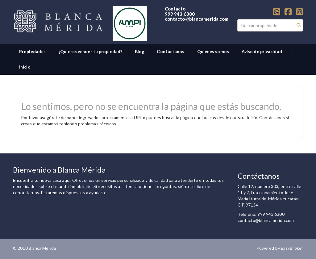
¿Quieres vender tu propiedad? (90, 51)
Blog (139, 51)
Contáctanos (170, 51)
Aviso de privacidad (262, 51)
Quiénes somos (213, 51)
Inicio (25, 66)
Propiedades (32, 51)
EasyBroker (292, 248)
